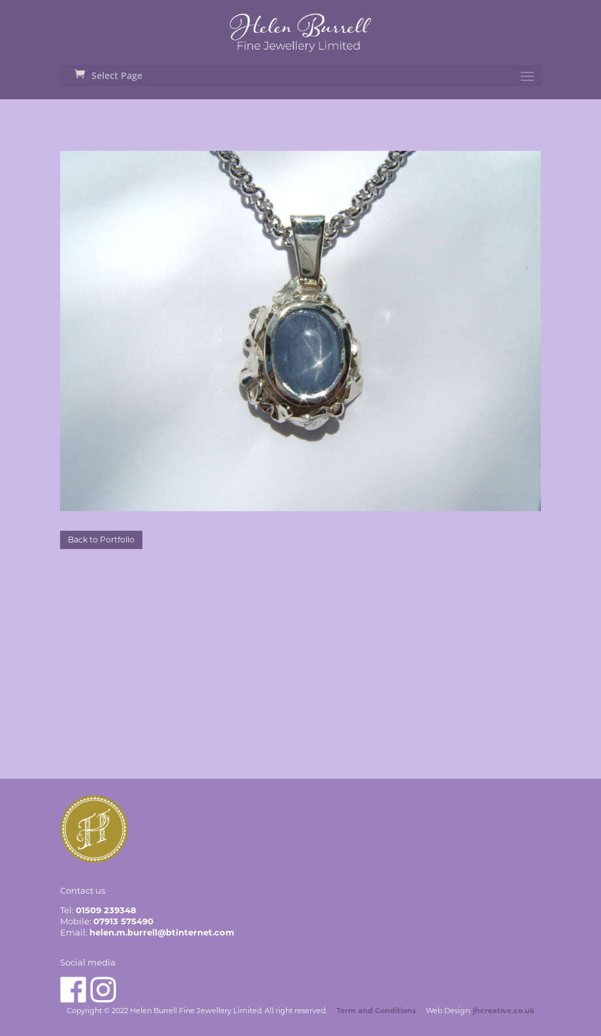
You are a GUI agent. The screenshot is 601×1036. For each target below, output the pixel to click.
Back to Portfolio (101, 539)
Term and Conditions (376, 1010)
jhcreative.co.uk (503, 1010)
